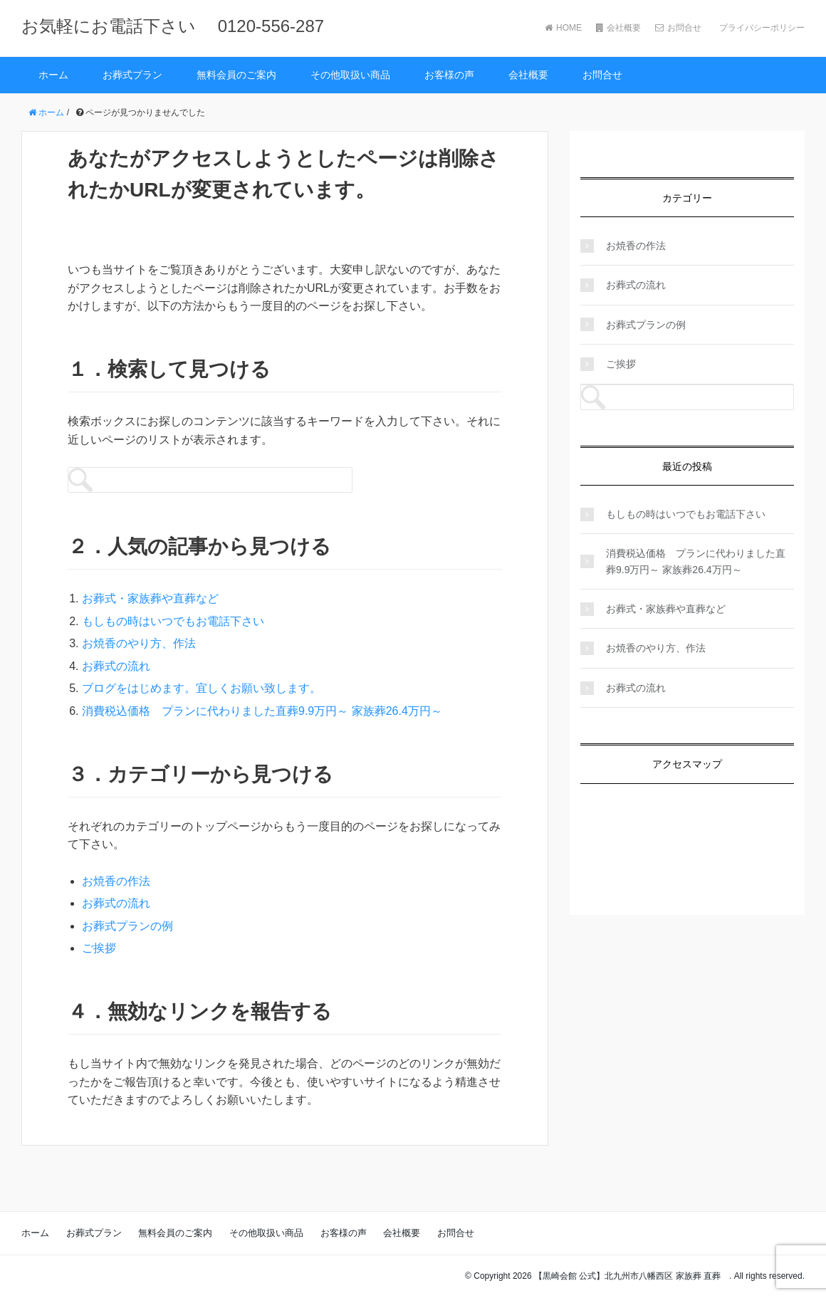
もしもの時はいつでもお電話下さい (173, 621)
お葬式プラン (132, 74)
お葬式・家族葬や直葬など (150, 598)
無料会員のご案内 (236, 74)
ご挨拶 (99, 948)
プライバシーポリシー (760, 28)
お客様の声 (449, 74)
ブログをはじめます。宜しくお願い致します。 (201, 688)
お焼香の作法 (116, 881)
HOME (563, 28)
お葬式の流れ (116, 666)
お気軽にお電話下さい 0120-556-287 (172, 26)
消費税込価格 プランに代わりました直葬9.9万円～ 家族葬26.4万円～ (262, 711)
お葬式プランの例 (127, 926)
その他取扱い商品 (350, 74)
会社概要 (618, 28)
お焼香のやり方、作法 (139, 643)
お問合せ (678, 28)
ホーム (53, 74)
